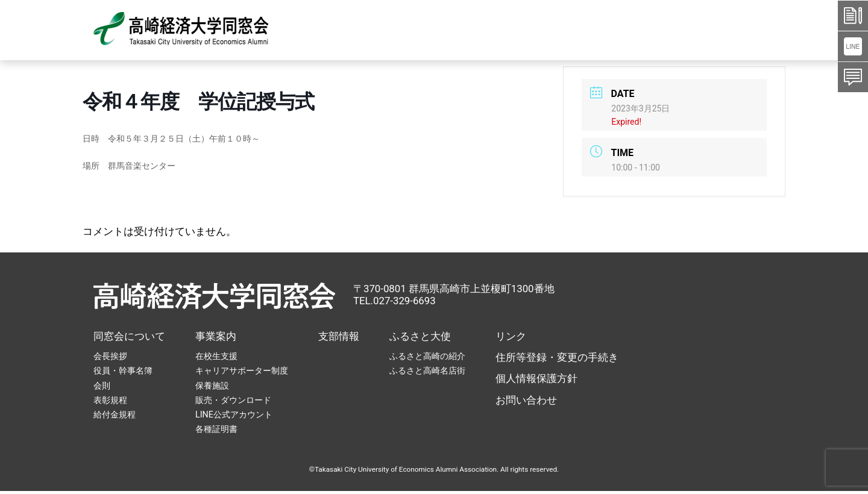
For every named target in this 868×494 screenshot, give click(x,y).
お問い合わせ (526, 400)
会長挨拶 (110, 356)
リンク (510, 336)
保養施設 (212, 385)
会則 (101, 385)
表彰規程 (110, 400)
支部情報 (338, 336)
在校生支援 (216, 356)
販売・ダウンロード (233, 400)
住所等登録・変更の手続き (556, 357)
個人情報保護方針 (536, 378)
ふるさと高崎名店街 (427, 370)
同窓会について (129, 336)
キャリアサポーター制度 (241, 370)
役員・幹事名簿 (123, 370)
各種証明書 (216, 429)
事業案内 (215, 336)
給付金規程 (114, 414)
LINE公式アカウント (233, 414)
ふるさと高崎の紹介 (427, 356)
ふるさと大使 (420, 336)
